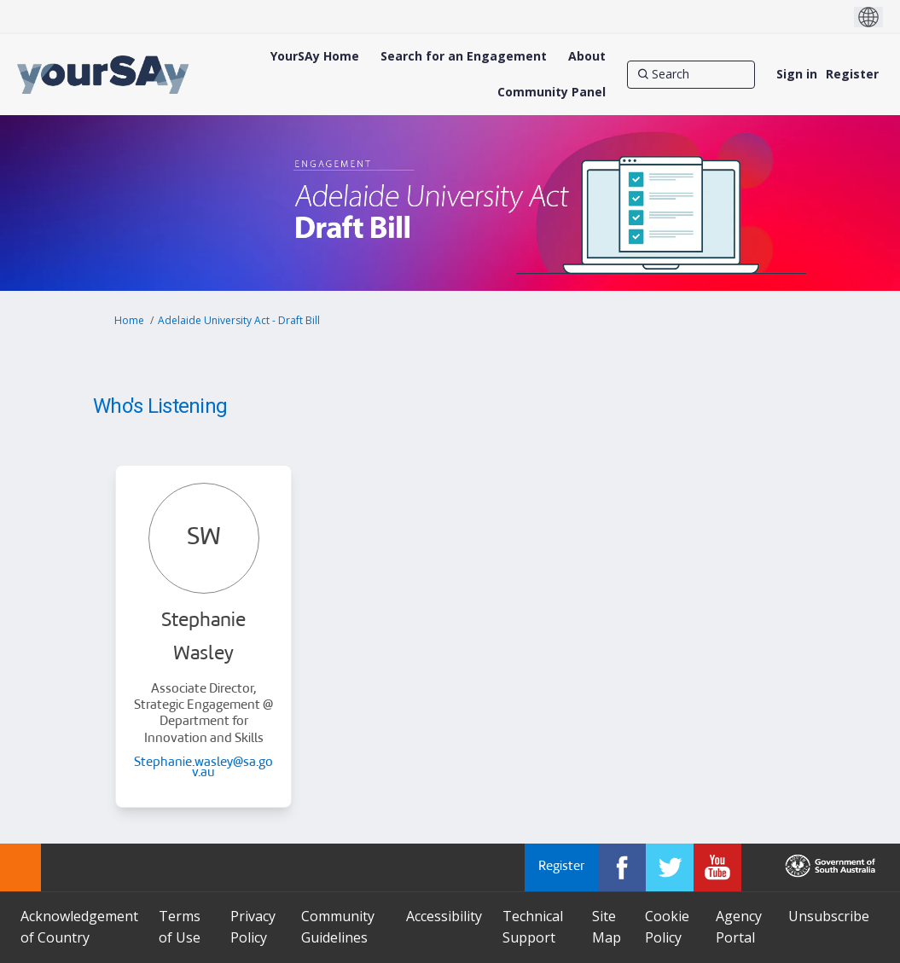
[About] (587, 56)
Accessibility (444, 916)
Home (129, 320)
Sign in (796, 74)
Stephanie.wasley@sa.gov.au (203, 768)
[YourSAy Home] (314, 56)
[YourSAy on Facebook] (622, 867)
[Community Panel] (551, 92)
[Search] (691, 74)
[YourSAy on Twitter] (670, 867)
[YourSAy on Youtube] (717, 867)
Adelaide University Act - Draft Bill (239, 320)
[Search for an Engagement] (463, 56)
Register (852, 74)
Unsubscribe (828, 916)
